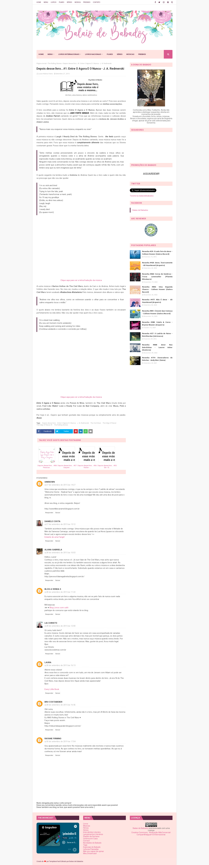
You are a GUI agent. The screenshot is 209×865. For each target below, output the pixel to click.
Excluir (57, 513)
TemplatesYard (54, 861)
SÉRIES (69, 2)
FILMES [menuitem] (110, 54)
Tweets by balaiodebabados (142, 196)
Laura (48, 662)
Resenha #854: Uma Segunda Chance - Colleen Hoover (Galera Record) (157, 289)
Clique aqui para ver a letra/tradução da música (81, 280)
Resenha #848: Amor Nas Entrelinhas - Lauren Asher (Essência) (157, 347)
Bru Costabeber (53, 702)
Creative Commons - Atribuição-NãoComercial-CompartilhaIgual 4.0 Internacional (151, 833)
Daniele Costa (52, 521)
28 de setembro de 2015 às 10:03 (60, 552)
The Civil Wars (96, 423)
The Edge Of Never (109, 423)
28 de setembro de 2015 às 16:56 (60, 705)
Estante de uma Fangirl (55, 537)
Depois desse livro (49, 423)
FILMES (61, 2)
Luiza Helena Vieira (45, 74)
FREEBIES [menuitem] (142, 54)
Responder (49, 513)
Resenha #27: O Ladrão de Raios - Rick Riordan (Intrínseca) (157, 334)
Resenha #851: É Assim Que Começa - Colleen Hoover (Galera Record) (157, 312)
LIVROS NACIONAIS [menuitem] (93, 54)
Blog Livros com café (59, 607)
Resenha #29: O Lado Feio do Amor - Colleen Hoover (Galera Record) (157, 252)
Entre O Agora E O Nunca (66, 423)
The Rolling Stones (55, 63)
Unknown (50, 482)
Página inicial (41, 63)
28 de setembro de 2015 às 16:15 (60, 665)
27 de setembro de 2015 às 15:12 (60, 524)
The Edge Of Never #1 (45, 425)
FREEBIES (86, 2)
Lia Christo (51, 623)
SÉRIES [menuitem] (119, 54)
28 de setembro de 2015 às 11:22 (60, 592)
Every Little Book (52, 689)
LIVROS (53, 2)
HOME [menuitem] (41, 54)
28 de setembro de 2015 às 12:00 (60, 626)
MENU (46, 2)
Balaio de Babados (140, 210)
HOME (39, 2)
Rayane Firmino (53, 738)
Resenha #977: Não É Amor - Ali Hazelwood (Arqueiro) (157, 301)
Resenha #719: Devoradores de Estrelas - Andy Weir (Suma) (157, 359)
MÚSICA (78, 2)
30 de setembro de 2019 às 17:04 (60, 741)
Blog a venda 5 (53, 589)
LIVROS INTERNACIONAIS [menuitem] (68, 54)
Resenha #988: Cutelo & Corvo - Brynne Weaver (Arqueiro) (157, 323)
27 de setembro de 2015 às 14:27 (60, 485)
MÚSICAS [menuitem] (130, 54)
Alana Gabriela (53, 549)
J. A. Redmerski (83, 423)
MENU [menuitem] (50, 54)
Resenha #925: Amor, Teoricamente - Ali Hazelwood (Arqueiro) (157, 264)
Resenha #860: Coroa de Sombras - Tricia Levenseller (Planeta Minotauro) (157, 276)
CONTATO (96, 2)
